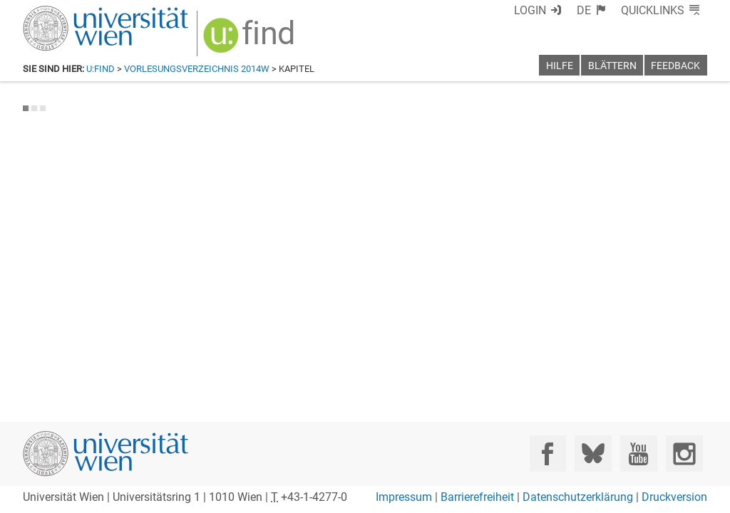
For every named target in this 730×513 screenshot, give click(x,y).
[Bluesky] (593, 453)
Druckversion (674, 497)
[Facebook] (548, 453)
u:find (100, 68)
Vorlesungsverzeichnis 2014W (196, 68)
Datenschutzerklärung (578, 497)
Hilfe (559, 66)
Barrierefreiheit (477, 497)
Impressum (404, 497)
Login (556, 10)
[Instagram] (684, 453)
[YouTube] (638, 453)
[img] (242, 36)
